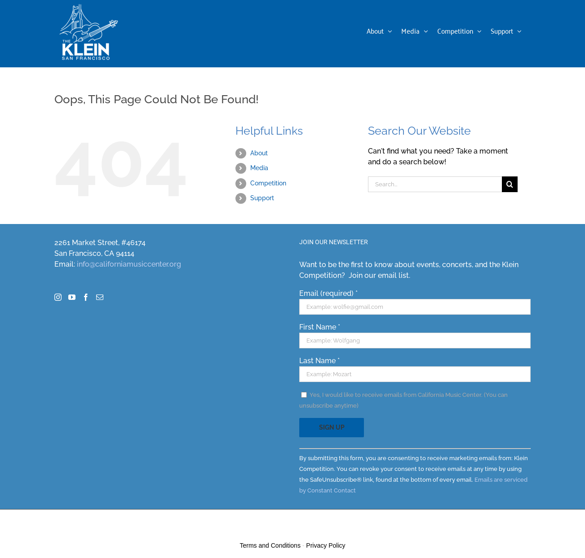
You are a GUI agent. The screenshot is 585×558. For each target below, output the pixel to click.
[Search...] (435, 184)
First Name (319, 327)
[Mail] (99, 297)
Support (262, 198)
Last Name (319, 360)
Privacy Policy (325, 545)
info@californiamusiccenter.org (129, 264)
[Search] (510, 184)
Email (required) (328, 293)
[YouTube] (71, 297)
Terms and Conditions (270, 545)
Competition (268, 183)
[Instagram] (58, 297)
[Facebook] (85, 297)
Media (259, 167)
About (259, 153)
